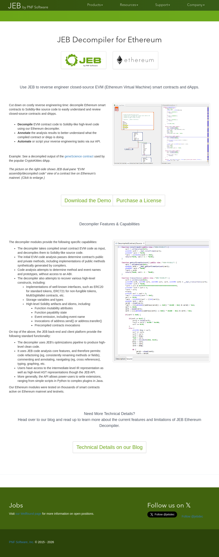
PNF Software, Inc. (21, 542)
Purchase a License (138, 200)
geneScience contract (79, 156)
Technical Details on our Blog (109, 447)
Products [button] (95, 5)
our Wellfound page (28, 513)
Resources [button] (129, 5)
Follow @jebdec (192, 516)
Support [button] (162, 5)
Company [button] (196, 5)
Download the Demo (88, 200)
